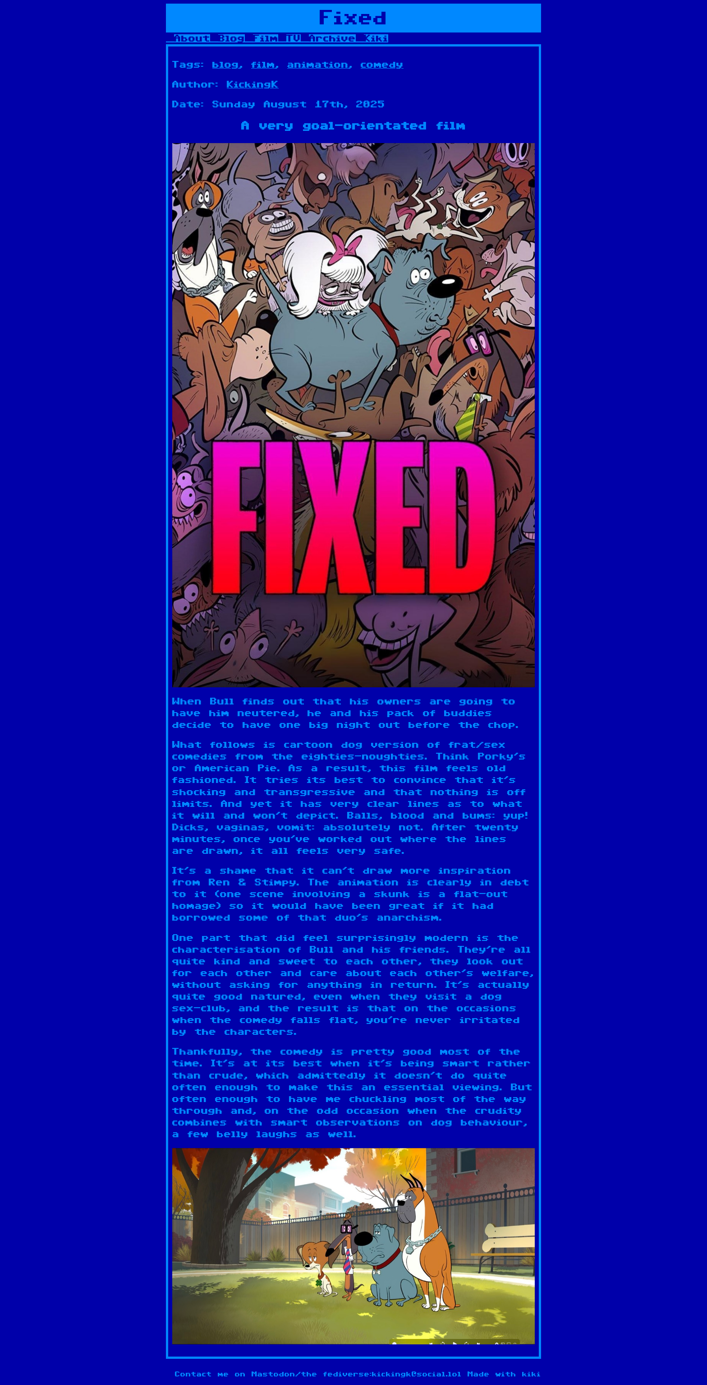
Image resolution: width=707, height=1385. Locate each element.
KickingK (253, 84)
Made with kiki (504, 1374)
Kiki (376, 38)
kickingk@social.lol (417, 1374)
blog (225, 64)
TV (293, 38)
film (263, 64)
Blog (231, 38)
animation (318, 64)
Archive (332, 38)
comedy (382, 64)
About (192, 38)
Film (265, 38)
